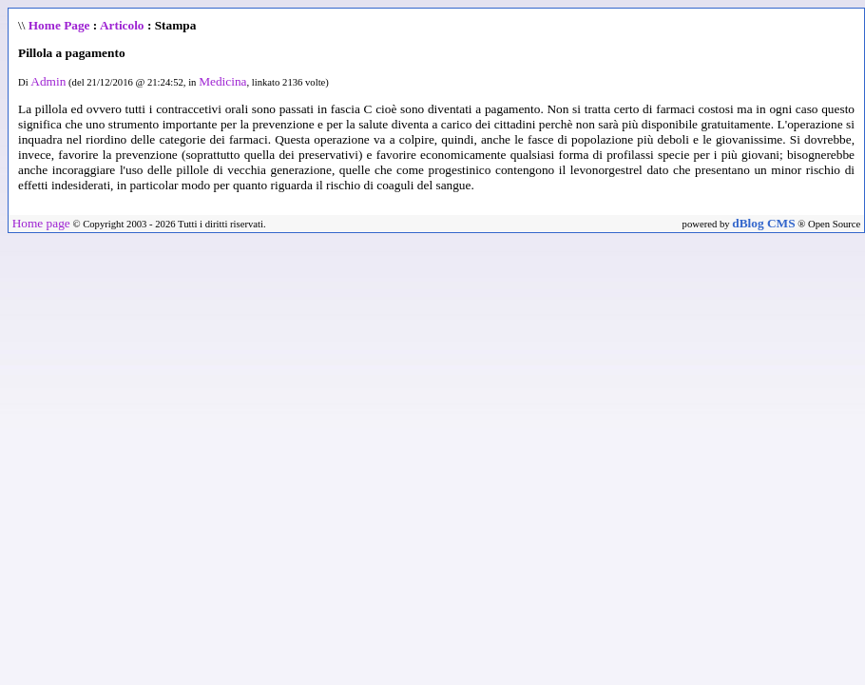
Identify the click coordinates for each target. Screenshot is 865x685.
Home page (41, 223)
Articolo (122, 25)
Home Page (59, 25)
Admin (48, 81)
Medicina (222, 81)
